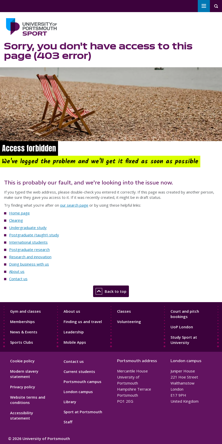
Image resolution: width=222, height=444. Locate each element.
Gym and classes (25, 311)
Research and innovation (30, 256)
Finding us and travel (83, 321)
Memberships (22, 321)
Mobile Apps (75, 342)
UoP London (182, 326)
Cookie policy (22, 360)
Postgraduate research (29, 249)
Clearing (16, 220)
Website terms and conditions (27, 400)
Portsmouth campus (82, 381)
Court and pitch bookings (185, 314)
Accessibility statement (21, 415)
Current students (79, 371)
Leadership (74, 331)
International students (28, 242)
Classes (124, 311)
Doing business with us (29, 264)
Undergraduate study (28, 227)
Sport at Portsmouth (83, 411)
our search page (74, 205)
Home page (19, 212)
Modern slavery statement (24, 374)
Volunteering (129, 321)
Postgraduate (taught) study (34, 234)
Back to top (111, 291)
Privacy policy (22, 386)
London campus (78, 391)
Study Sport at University (184, 340)
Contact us (18, 278)
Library (70, 401)
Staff (68, 421)
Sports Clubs (21, 342)
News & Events (23, 331)
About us (16, 271)
